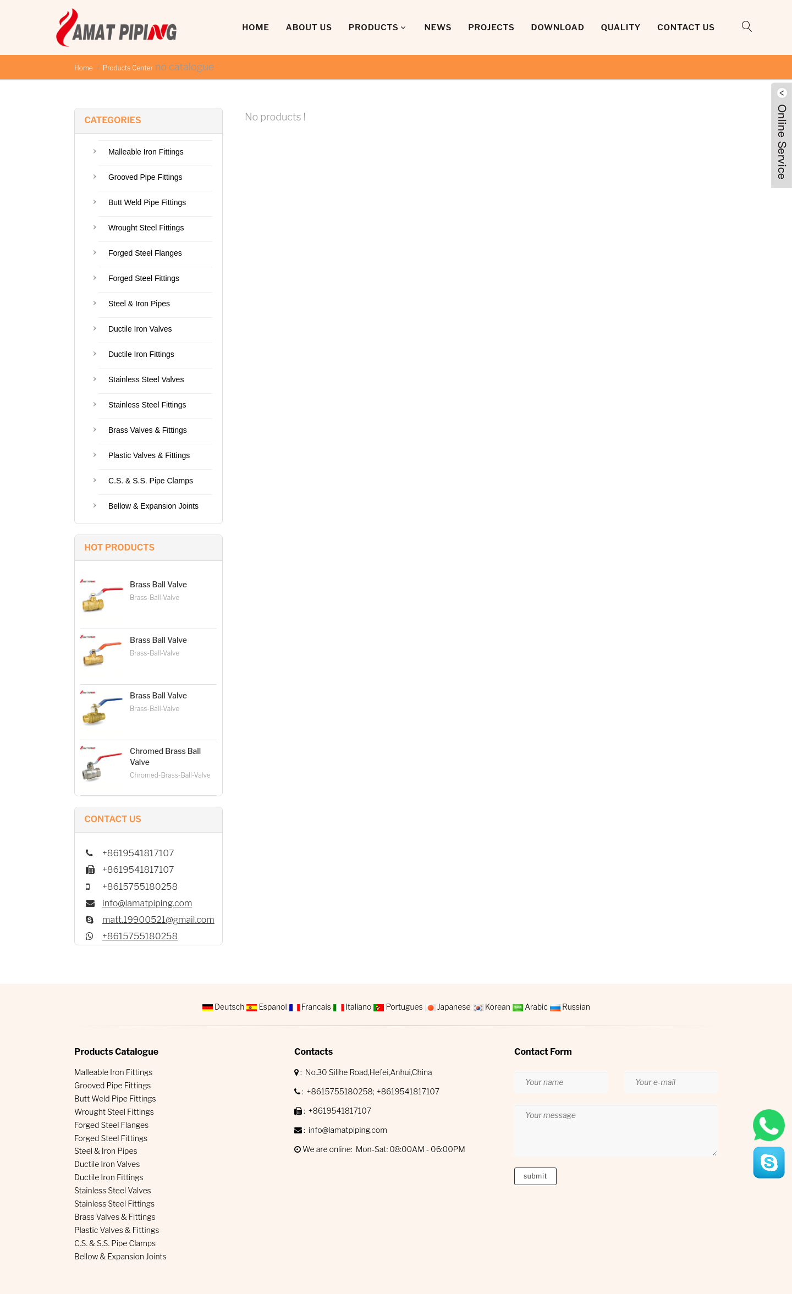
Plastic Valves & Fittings (149, 455)
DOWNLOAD (557, 27)
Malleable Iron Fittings (146, 151)
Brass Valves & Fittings (147, 430)
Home (255, 27)
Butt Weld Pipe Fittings (147, 202)
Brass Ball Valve (158, 584)
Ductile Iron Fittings (141, 354)
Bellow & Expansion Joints (153, 506)
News (438, 27)
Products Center (128, 68)
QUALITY (621, 27)
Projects (491, 27)
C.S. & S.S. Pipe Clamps (150, 480)
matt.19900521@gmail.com (158, 920)
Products (374, 27)
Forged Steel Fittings (143, 278)
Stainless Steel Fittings (147, 404)
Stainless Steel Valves (146, 379)
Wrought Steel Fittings (146, 227)
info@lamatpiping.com (147, 903)
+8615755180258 (140, 936)
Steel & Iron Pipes (139, 303)
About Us (309, 27)
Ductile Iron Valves (140, 328)
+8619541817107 (408, 1091)
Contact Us (686, 27)
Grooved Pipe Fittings (145, 177)
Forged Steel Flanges (145, 253)
